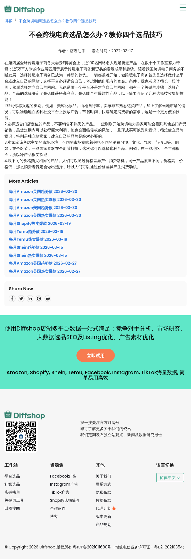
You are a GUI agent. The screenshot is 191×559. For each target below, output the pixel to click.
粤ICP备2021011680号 (92, 547)
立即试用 (96, 355)
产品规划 (103, 524)
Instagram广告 (64, 484)
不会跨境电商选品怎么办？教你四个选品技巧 (57, 21)
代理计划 (106, 508)
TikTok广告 (60, 492)
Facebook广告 (63, 476)
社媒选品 (12, 484)
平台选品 (12, 476)
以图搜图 (12, 508)
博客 (8, 21)
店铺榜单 (12, 492)
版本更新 (103, 516)
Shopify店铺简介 (65, 500)
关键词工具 (14, 500)
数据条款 (103, 500)
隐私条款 (103, 492)
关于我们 (103, 476)
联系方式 (103, 484)
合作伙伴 (58, 508)
